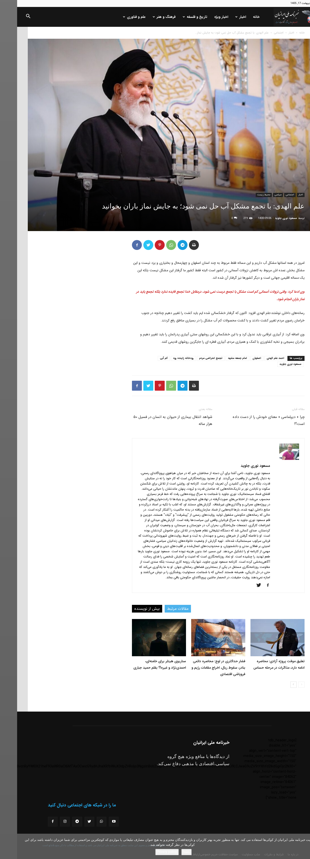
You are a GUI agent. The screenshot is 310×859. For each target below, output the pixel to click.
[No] (303, 846)
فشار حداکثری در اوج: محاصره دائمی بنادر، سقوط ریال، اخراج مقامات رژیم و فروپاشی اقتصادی (201, 667)
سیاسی (260, 195)
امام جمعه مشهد (220, 358)
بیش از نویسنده (130, 609)
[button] (11, 17)
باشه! (169, 852)
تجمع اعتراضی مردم (193, 358)
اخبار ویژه (204, 17)
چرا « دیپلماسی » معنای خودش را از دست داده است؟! (251, 420)
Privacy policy (150, 852)
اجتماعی (261, 32)
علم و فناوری (117, 17)
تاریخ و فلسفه (178, 17)
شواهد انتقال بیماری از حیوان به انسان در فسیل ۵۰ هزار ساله (155, 420)
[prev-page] (284, 685)
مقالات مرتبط (160, 609)
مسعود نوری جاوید (269, 218)
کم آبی (147, 358)
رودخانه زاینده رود (166, 358)
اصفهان (239, 358)
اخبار (223, 17)
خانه (239, 17)
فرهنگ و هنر (147, 17)
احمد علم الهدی (258, 358)
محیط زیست (246, 195)
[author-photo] (272, 459)
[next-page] (276, 685)
